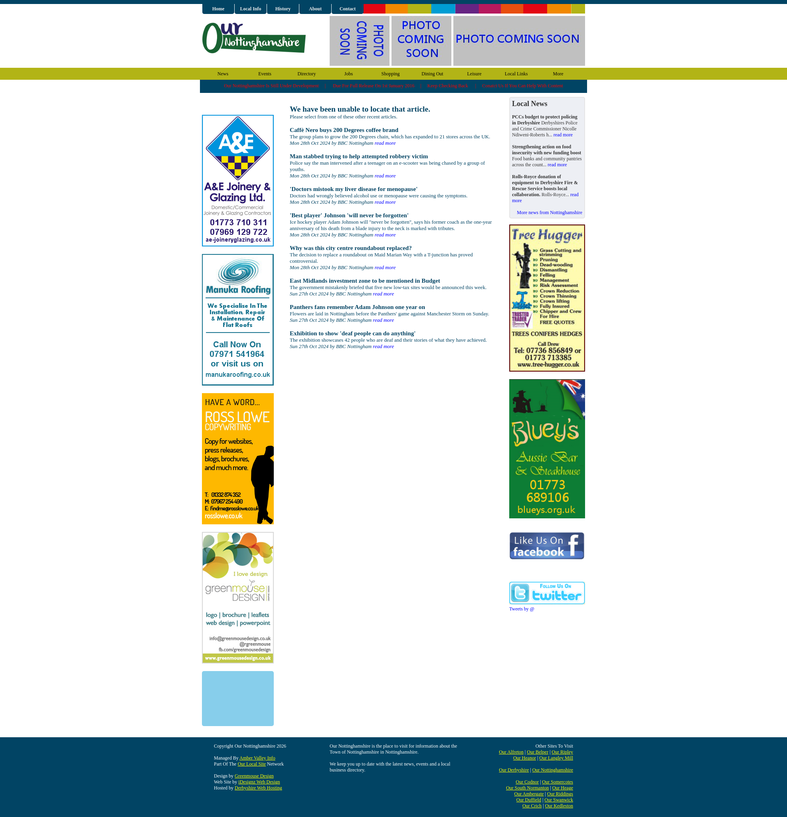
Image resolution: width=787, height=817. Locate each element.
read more (385, 143)
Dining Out (432, 74)
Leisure (474, 74)
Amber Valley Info (257, 758)
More (558, 74)
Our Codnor (527, 782)
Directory (307, 74)
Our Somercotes (557, 782)
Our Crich (532, 806)
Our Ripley (562, 752)
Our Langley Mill (556, 758)
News (223, 74)
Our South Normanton (527, 788)
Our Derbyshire (514, 770)
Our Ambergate (529, 794)
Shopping (390, 74)
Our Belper (537, 752)
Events (264, 74)
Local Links (516, 74)
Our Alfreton (511, 752)
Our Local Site (251, 764)
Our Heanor (524, 758)
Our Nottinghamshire (552, 770)
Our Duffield (528, 800)
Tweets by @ (521, 609)
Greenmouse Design (254, 776)
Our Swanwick (558, 800)
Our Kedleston (559, 806)
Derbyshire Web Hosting (258, 788)
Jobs (348, 74)
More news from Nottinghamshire (549, 212)
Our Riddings (560, 794)
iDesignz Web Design (259, 782)
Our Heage (562, 788)
